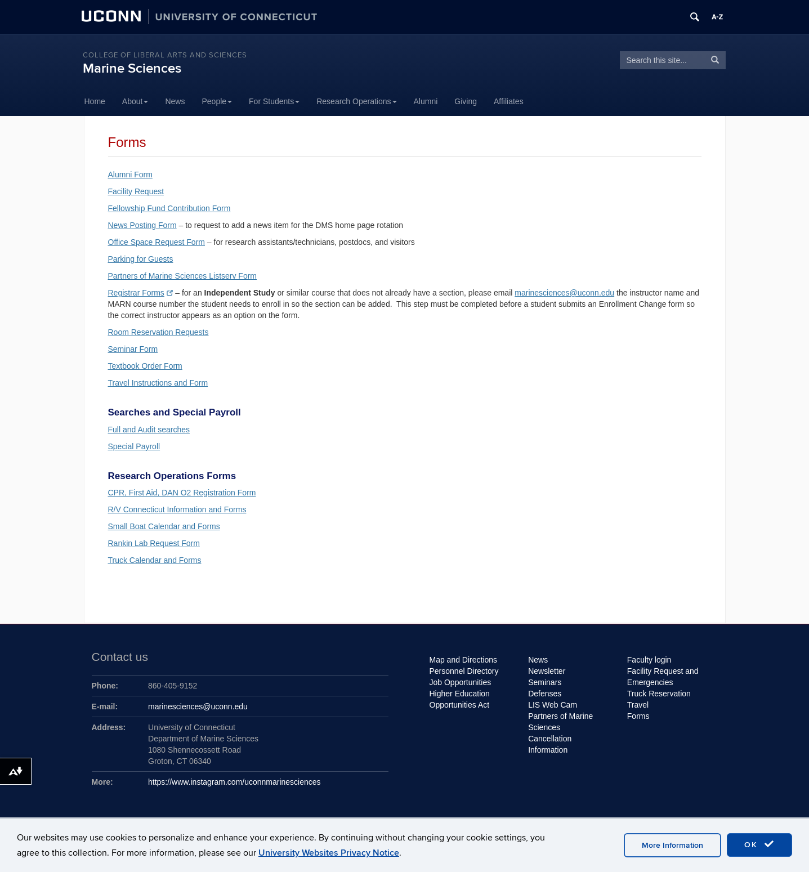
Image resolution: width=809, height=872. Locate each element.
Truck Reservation (659, 693)
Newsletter (546, 671)
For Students (274, 101)
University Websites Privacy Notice (328, 852)
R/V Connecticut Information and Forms (177, 509)
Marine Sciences (132, 68)
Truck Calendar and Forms (155, 560)
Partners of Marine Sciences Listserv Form (182, 275)
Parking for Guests (140, 258)
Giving (465, 101)
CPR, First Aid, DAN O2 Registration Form (182, 492)
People (217, 101)
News (175, 101)
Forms (638, 716)
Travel (638, 704)
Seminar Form (133, 349)
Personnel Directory (464, 671)
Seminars (544, 682)
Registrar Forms (140, 292)
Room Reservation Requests (158, 332)
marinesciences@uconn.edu (564, 292)
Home (94, 101)
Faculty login (649, 659)
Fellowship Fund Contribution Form (169, 208)
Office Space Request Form (156, 242)
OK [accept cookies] (759, 844)
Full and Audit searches (149, 429)
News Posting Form (142, 225)
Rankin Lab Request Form (154, 543)
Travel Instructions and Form (158, 382)
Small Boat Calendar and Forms (164, 526)
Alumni (426, 101)
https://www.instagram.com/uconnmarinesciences (234, 781)
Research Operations (356, 101)
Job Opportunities (460, 682)
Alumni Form (130, 174)
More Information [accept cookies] (672, 845)
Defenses (544, 693)
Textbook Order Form (145, 365)
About (135, 101)
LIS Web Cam (552, 704)
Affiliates (509, 101)
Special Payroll (134, 446)
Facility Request (136, 191)
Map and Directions (464, 659)
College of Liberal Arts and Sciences (165, 55)
